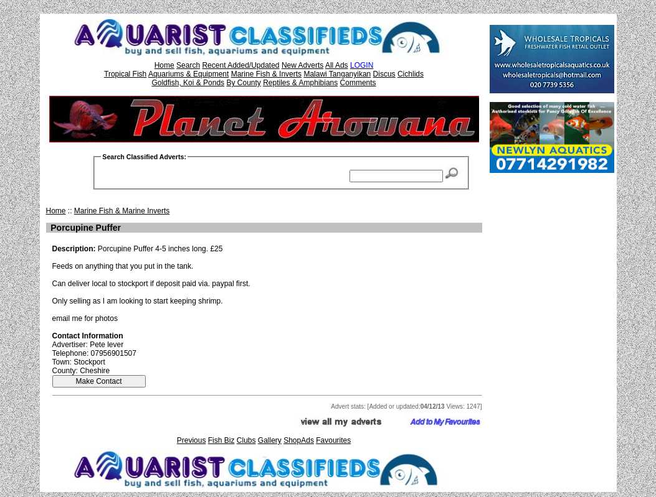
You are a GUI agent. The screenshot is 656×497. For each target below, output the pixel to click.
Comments (358, 82)
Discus (384, 74)
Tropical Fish (125, 74)
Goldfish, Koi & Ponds (187, 82)
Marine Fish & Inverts (266, 74)
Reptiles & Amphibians (300, 82)
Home (164, 65)
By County (243, 82)
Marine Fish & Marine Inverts (121, 211)
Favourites (333, 440)
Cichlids (410, 74)
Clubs (246, 440)
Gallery (270, 440)
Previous (191, 440)
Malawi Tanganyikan (337, 74)
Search (188, 65)
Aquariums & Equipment (188, 74)
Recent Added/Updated (240, 65)
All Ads (336, 65)
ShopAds (298, 440)
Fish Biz (221, 440)
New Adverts (302, 65)
